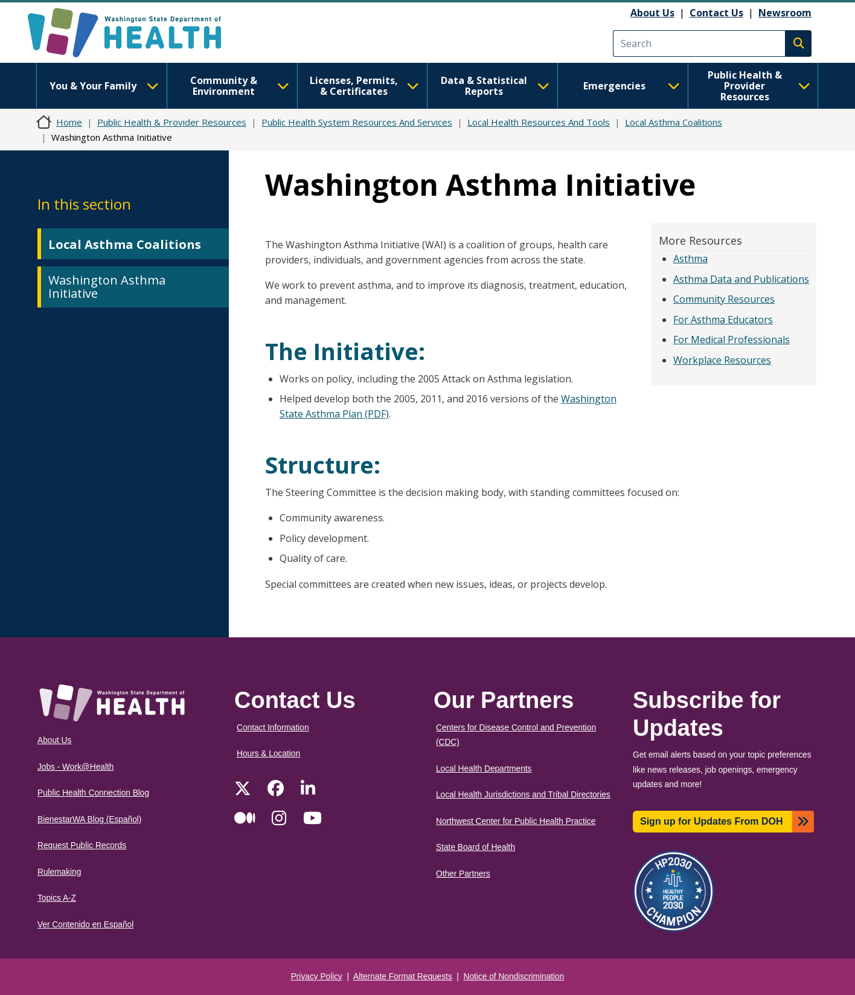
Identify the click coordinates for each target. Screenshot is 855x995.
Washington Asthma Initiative (106, 286)
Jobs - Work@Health (75, 766)
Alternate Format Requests (402, 976)
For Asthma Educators (723, 319)
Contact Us (716, 12)
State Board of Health (475, 847)
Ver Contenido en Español (85, 924)
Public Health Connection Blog (93, 792)
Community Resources (724, 299)
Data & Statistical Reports (495, 86)
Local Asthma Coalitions (673, 122)
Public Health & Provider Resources (759, 85)
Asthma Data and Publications (741, 279)
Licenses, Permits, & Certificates (364, 86)
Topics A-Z (56, 898)
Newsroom (785, 12)
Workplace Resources (722, 360)
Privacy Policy (316, 976)
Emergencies (631, 85)
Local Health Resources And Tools (538, 122)
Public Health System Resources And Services (356, 122)
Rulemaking (59, 872)
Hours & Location (268, 753)
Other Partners (463, 873)
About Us (652, 12)
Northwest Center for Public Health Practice (515, 821)
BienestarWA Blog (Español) (89, 819)
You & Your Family (104, 85)
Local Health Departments (483, 768)
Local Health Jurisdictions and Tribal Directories (523, 794)
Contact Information (273, 727)
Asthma (690, 258)
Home (69, 122)
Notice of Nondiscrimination (514, 976)
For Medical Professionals (731, 339)
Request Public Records (81, 845)
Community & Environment (239, 86)
